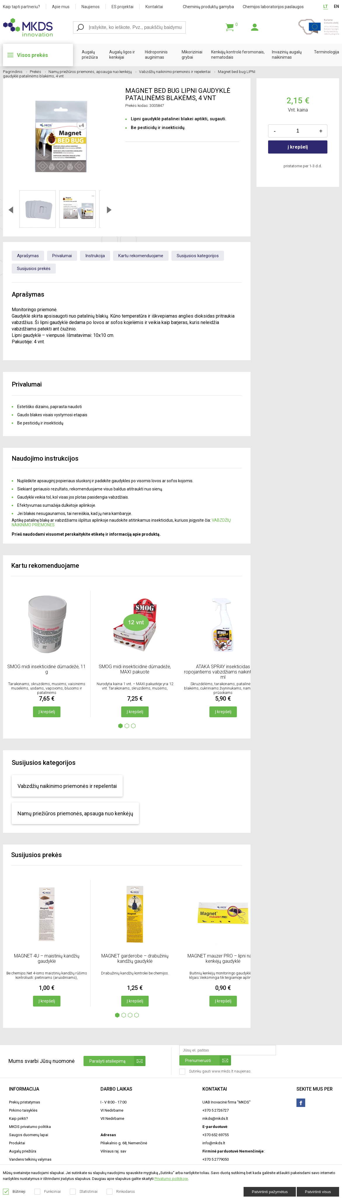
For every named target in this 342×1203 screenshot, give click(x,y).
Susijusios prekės (34, 268)
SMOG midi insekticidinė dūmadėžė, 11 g (46, 669)
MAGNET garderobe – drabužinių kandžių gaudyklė (135, 958)
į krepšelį (298, 147)
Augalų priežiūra (90, 55)
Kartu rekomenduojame (140, 255)
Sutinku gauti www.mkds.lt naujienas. (216, 1072)
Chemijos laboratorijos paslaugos (273, 6)
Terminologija (326, 52)
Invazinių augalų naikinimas (287, 55)
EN (336, 6)
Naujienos (90, 6)
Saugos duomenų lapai (28, 1135)
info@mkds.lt (213, 1143)
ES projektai (122, 6)
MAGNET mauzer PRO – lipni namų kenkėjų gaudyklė (223, 958)
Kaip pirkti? (18, 1118)
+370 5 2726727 (215, 1110)
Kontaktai (154, 6)
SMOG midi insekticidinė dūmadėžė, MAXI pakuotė (135, 669)
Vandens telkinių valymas (30, 1159)
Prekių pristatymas (24, 1102)
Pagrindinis (15, 71)
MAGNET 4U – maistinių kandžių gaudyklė (46, 958)
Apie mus (61, 6)
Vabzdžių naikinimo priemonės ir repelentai (177, 71)
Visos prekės (32, 55)
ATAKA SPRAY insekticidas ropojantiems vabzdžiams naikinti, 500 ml (223, 672)
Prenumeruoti (208, 1060)
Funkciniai (47, 1192)
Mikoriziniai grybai (192, 55)
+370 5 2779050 (215, 1159)
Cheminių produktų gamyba (208, 6)
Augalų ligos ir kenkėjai (122, 55)
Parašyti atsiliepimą (117, 1061)
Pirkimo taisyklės (23, 1110)
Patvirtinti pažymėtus (270, 1192)
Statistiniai (84, 1192)
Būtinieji (14, 1192)
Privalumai (62, 255)
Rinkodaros (121, 1192)
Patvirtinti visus (318, 1192)
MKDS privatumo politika (30, 1126)
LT (325, 6)
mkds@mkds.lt (215, 1118)
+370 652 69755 (215, 1135)
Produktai (17, 1143)
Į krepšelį (47, 711)
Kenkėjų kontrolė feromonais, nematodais (238, 55)
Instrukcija (95, 255)
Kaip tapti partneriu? (21, 6)
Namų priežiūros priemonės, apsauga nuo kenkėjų (92, 71)
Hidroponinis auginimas (156, 55)
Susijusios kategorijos (198, 255)
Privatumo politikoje (171, 1178)
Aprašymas (28, 255)
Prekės (38, 71)
